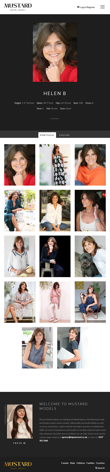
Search (100, 468)
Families (91, 463)
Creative (100, 463)
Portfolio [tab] (47, 135)
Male (72, 463)
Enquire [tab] (64, 135)
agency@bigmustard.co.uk (74, 437)
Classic (54, 118)
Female (65, 463)
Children (81, 463)
